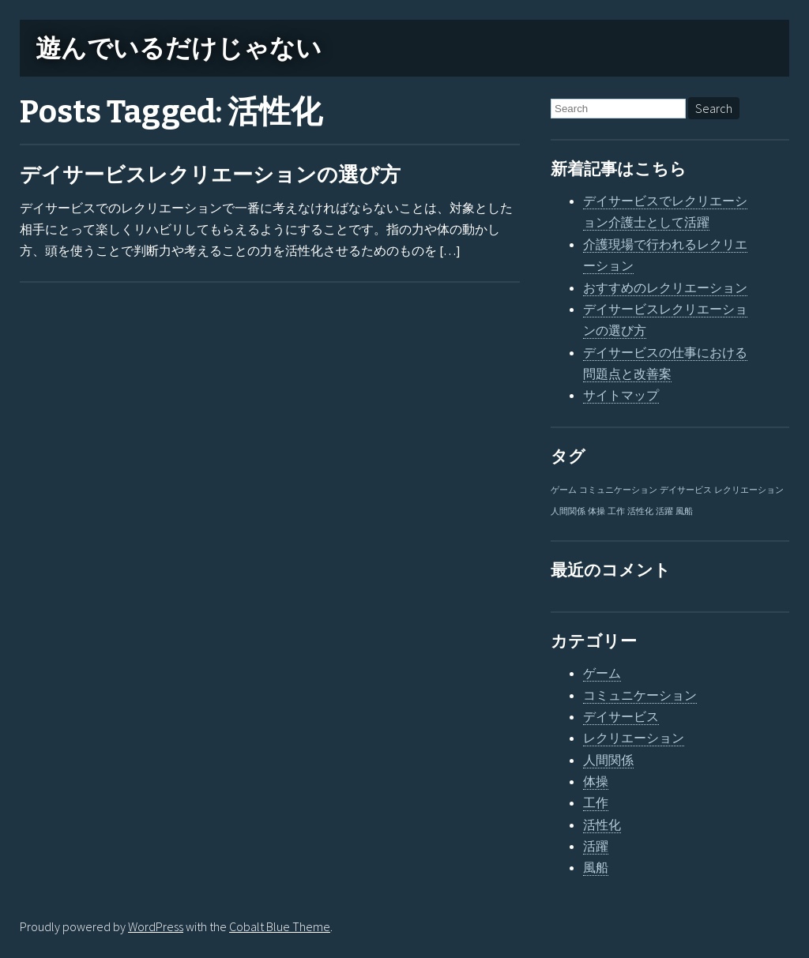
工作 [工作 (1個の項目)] (616, 511)
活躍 (595, 846)
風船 (595, 867)
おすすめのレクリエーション (665, 287)
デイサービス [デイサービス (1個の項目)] (686, 490)
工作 (595, 802)
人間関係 (608, 760)
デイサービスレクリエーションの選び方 (210, 175)
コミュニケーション (640, 695)
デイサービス (621, 716)
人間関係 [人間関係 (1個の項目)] (568, 511)
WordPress (155, 926)
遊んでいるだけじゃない (179, 48)
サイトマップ (621, 395)
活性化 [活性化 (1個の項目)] (640, 511)
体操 (595, 781)
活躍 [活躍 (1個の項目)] (664, 511)
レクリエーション (633, 738)
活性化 (602, 824)
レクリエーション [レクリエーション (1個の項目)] (749, 490)
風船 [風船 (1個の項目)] (684, 511)
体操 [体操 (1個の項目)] (596, 511)
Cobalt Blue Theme (279, 926)
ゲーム (602, 673)
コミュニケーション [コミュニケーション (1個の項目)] (618, 490)
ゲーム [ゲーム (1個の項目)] (564, 490)
